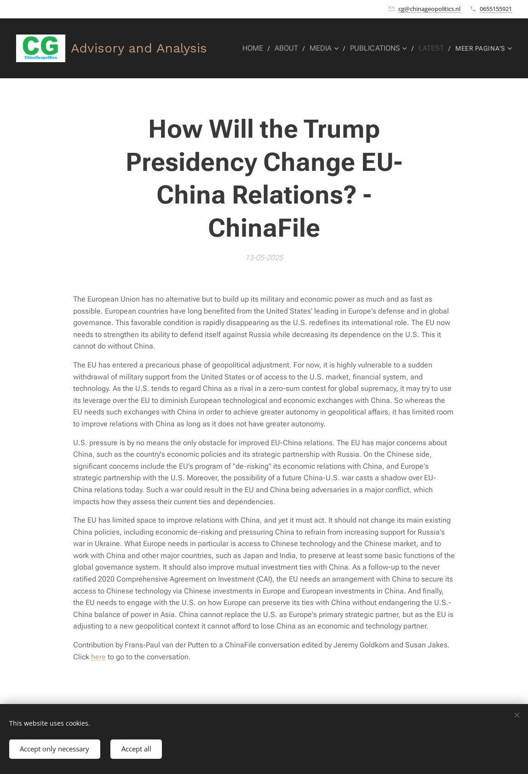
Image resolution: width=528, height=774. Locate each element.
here (98, 656)
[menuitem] (262, 48)
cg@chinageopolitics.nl (429, 9)
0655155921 (496, 9)
